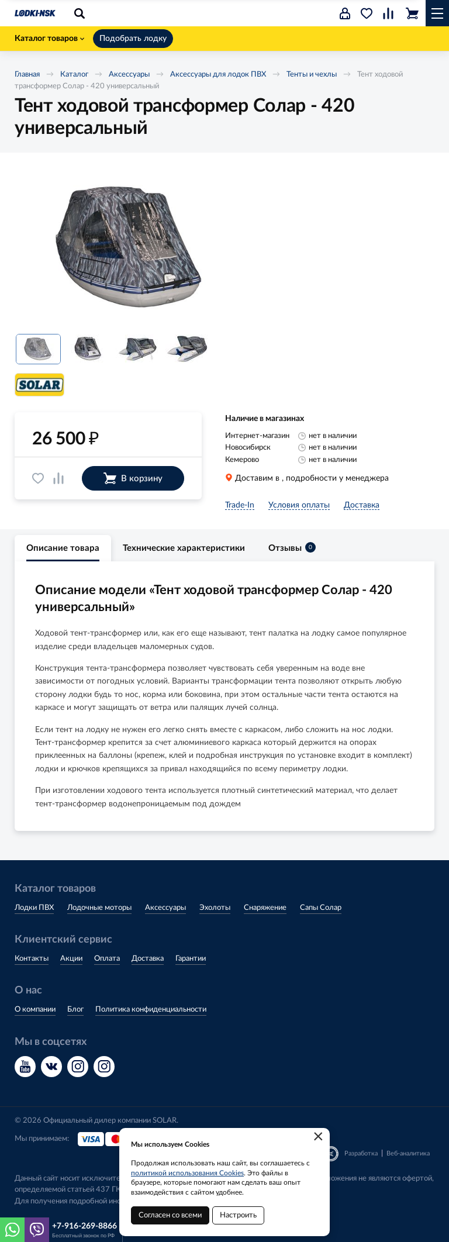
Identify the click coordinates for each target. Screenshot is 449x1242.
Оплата (107, 958)
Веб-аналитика (408, 1153)
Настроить (238, 1215)
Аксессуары (129, 74)
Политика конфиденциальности (150, 1009)
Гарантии (190, 958)
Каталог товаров (49, 38)
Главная (27, 74)
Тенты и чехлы (311, 74)
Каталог (74, 74)
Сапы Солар (320, 908)
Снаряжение (265, 908)
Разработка (361, 1153)
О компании (35, 1009)
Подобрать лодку (133, 38)
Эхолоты (214, 908)
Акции (71, 958)
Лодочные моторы (99, 908)
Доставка (148, 958)
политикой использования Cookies (187, 1173)
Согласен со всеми (170, 1215)
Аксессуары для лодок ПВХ (218, 74)
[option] (131, 248)
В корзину (133, 478)
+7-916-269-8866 (84, 1226)
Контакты (32, 958)
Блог (75, 1009)
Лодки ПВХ (34, 908)
